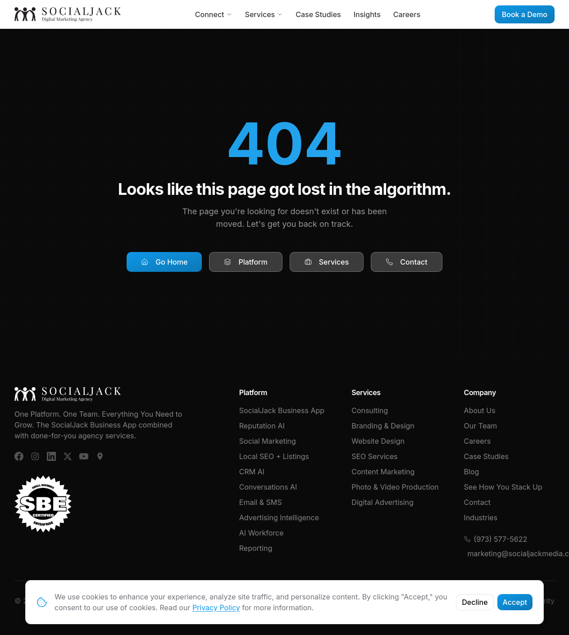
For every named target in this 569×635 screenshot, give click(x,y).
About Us (480, 410)
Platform (245, 261)
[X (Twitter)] (67, 456)
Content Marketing (382, 471)
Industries (481, 517)
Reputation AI (262, 425)
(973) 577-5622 (496, 539)
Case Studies (318, 14)
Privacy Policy (216, 607)
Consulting (369, 410)
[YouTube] (83, 456)
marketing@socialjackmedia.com (511, 553)
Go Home (164, 261)
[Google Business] (100, 456)
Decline (474, 602)
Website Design (378, 441)
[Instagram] (35, 456)
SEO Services (374, 456)
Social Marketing (267, 441)
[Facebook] (18, 456)
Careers (406, 14)
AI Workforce (261, 532)
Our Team (480, 425)
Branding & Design (382, 425)
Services (264, 14)
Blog (471, 471)
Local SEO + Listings (274, 456)
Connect (213, 14)
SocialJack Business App (281, 410)
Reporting (255, 548)
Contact (406, 261)
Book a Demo (524, 14)
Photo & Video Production (395, 486)
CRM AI (251, 471)
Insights (367, 14)
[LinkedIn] (51, 456)
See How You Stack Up (503, 486)
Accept (515, 602)
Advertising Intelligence (279, 517)
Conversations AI (268, 486)
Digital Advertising (382, 502)
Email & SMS (260, 502)
